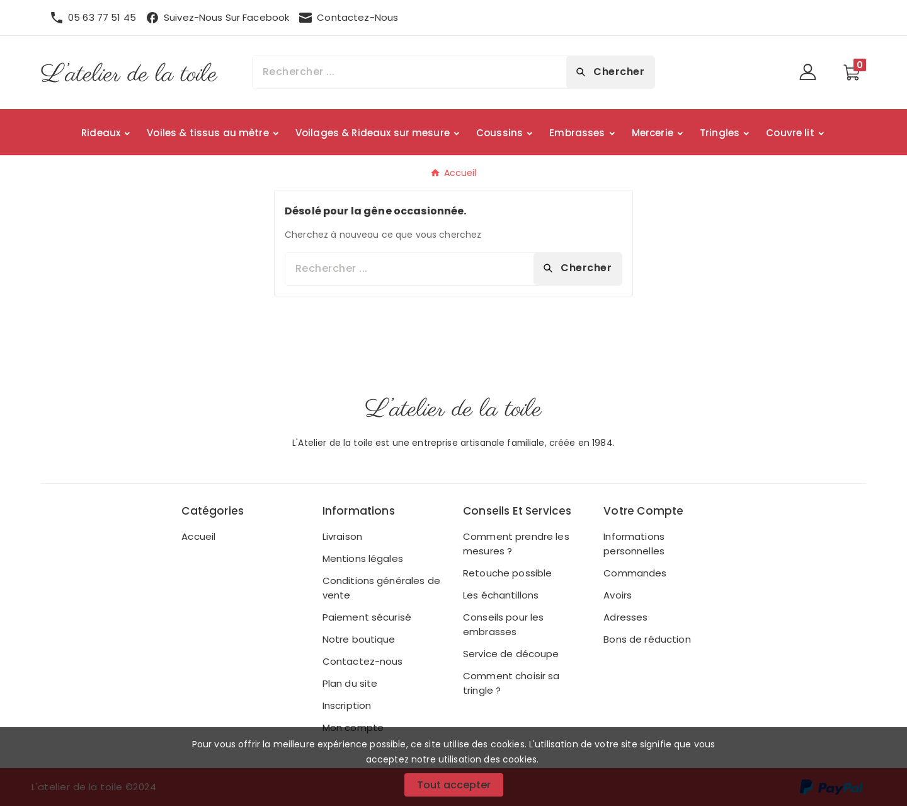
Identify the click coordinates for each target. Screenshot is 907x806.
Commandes (634, 573)
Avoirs (617, 595)
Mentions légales (362, 558)
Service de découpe (511, 653)
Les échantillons (501, 595)
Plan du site (350, 683)
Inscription (347, 705)
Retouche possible (507, 573)
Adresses (625, 617)
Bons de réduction (646, 639)
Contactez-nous (362, 661)
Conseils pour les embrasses (503, 624)
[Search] (610, 72)
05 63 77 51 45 (102, 17)
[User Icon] (811, 72)
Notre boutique (359, 639)
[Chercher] (409, 72)
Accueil (198, 536)
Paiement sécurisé (366, 617)
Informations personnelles (634, 544)
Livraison (342, 536)
